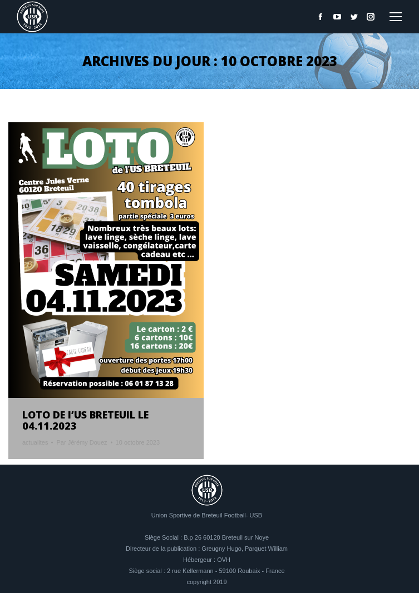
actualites (35, 442)
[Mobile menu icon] (395, 16)
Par (81, 442)
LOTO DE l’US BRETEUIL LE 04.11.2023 (85, 420)
